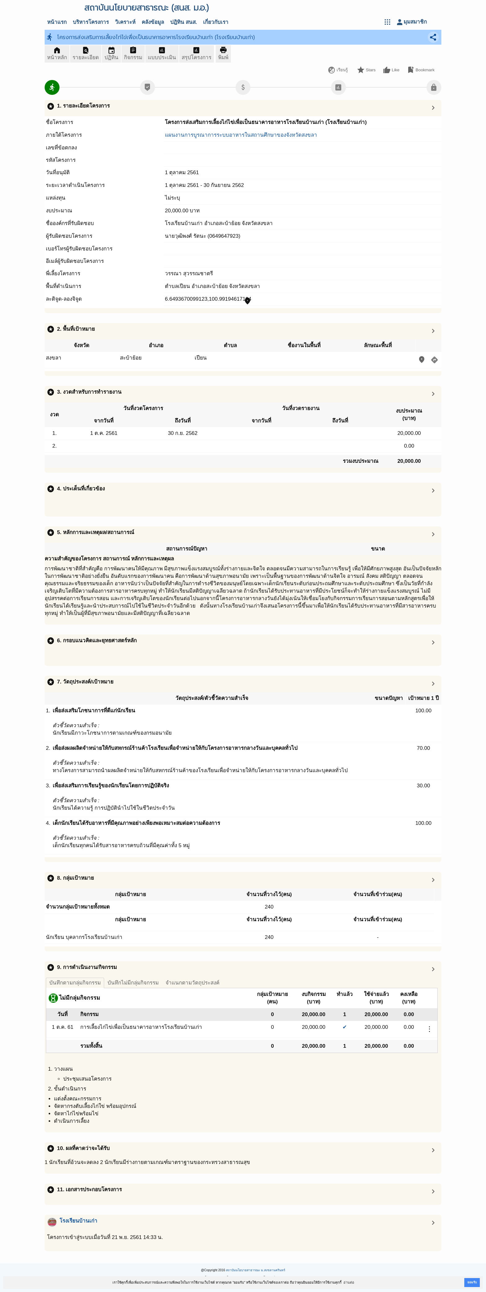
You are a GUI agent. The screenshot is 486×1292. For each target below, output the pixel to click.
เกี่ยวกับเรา (215, 22)
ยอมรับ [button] (472, 1282)
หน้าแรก (57, 22)
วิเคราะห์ (125, 22)
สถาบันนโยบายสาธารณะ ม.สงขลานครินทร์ (255, 1270)
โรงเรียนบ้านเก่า (78, 1221)
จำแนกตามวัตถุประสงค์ (192, 983)
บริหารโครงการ (91, 22)
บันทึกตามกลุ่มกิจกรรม (75, 983)
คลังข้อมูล (153, 22)
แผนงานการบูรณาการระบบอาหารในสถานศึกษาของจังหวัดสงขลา (241, 135)
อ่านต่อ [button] (348, 1282)
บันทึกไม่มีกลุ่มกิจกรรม (133, 983)
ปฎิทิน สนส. (183, 22)
